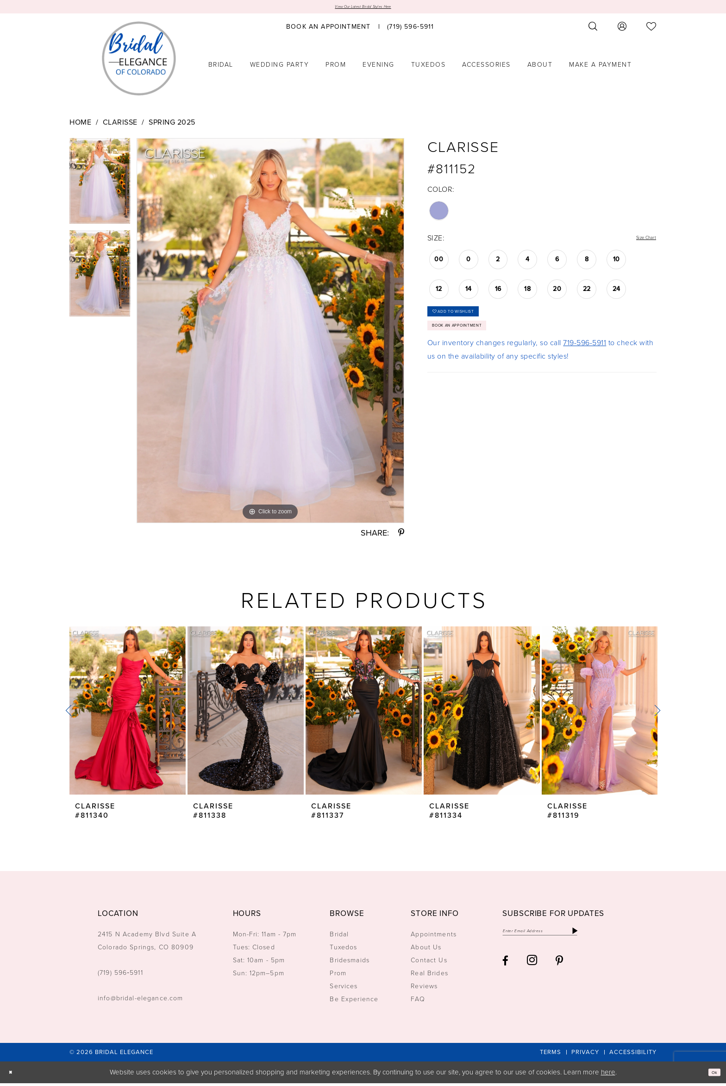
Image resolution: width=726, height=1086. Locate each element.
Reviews (424, 989)
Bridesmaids (349, 963)
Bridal (339, 937)
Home (80, 125)
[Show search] (593, 29)
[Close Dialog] (14, 1075)
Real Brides (429, 976)
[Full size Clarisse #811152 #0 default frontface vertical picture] (270, 333)
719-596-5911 (584, 365)
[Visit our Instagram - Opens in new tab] (532, 969)
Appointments (434, 937)
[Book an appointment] (328, 29)
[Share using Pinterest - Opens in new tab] (401, 536)
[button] (622, 29)
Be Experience (354, 1002)
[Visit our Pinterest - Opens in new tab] (559, 969)
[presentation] (127, 714)
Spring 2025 (172, 125)
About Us (426, 950)
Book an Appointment (477, 344)
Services (343, 989)
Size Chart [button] (638, 241)
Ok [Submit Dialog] (711, 1075)
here (608, 1075)
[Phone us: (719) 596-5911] (410, 29)
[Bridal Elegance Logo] (139, 62)
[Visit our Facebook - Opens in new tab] (505, 969)
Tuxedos (343, 950)
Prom (338, 976)
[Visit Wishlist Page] (651, 29)
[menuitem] (328, 29)
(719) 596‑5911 (120, 976)
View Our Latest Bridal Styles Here (363, 8)
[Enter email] (566, 936)
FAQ (418, 1002)
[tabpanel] (99, 187)
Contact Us (429, 963)
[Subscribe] (626, 936)
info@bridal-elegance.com (140, 1001)
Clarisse (120, 125)
